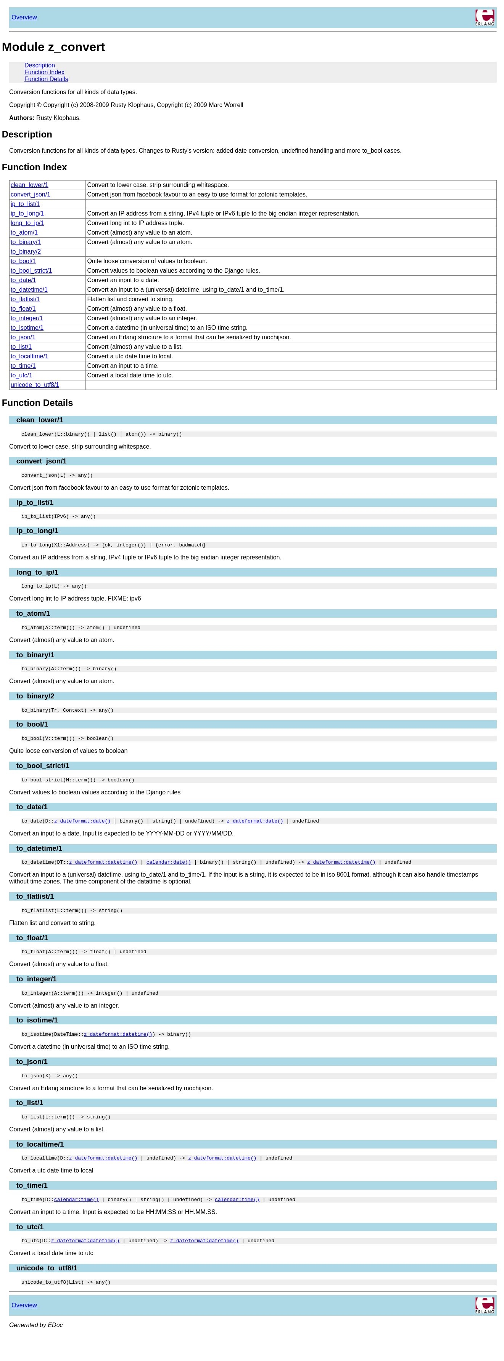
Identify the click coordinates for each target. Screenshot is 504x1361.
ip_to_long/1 (27, 213)
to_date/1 (23, 280)
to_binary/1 (26, 242)
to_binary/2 (26, 251)
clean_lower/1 (29, 185)
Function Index (44, 72)
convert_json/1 (30, 194)
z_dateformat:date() (82, 833)
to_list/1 (21, 346)
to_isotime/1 (27, 327)
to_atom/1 (24, 232)
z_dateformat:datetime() (103, 875)
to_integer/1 (27, 318)
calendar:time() (76, 1222)
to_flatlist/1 (25, 299)
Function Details (46, 79)
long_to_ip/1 (27, 223)
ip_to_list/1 (25, 204)
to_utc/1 (21, 375)
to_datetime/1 (29, 289)
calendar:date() (169, 875)
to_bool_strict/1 (31, 270)
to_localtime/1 (29, 356)
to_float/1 (23, 308)
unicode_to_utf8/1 (35, 385)
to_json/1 (23, 337)
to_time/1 (23, 366)
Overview (24, 17)
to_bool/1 (23, 261)
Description (39, 65)
